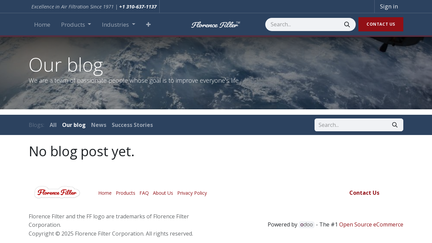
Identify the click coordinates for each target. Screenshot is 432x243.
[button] (148, 25)
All (53, 125)
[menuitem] (42, 25)
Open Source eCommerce (371, 224)
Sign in (389, 6)
